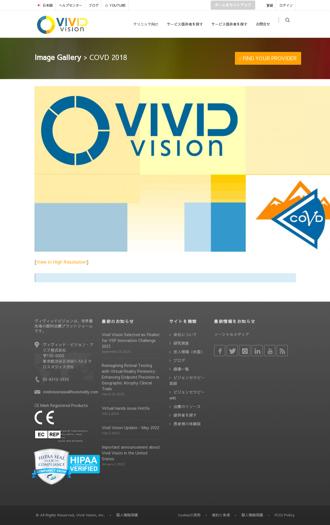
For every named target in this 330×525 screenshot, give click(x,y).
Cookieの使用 (189, 515)
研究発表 (181, 343)
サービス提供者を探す (188, 24)
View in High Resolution (61, 262)
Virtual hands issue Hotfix (126, 408)
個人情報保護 (252, 515)
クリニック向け (148, 24)
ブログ (94, 5)
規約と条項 (221, 515)
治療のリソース (187, 406)
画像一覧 (181, 369)
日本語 (44, 5)
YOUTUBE (115, 5)
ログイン (286, 5)
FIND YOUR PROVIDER (268, 58)
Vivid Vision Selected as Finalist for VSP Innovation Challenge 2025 (131, 340)
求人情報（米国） (189, 351)
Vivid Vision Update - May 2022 (130, 427)
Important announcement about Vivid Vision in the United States (131, 452)
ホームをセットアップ (233, 5)
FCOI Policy (284, 515)
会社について (185, 334)
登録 (269, 5)
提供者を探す (185, 415)
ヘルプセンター (70, 5)
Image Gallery (57, 57)
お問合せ (266, 24)
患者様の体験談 (187, 423)
